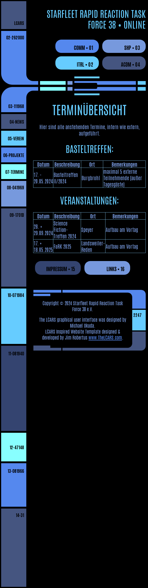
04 (17, 121)
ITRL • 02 (85, 64)
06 (13, 155)
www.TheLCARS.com (105, 337)
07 (14, 171)
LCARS (19, 23)
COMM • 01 (83, 47)
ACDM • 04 (130, 64)
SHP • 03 (132, 47)
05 (16, 138)
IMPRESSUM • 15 (60, 268)
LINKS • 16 (115, 268)
